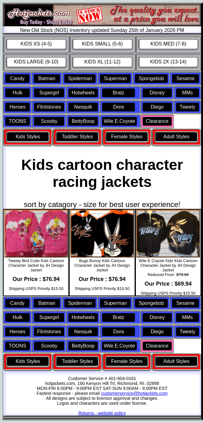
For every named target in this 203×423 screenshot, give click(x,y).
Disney (157, 92)
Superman (115, 78)
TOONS (17, 121)
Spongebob (151, 78)
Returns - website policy (102, 413)
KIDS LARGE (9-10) (36, 61)
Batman (46, 78)
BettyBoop (83, 121)
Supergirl (49, 92)
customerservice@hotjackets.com (134, 393)
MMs (187, 92)
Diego (157, 107)
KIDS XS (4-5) (36, 43)
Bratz (118, 92)
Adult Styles (176, 136)
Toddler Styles (77, 136)
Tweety (187, 107)
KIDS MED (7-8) (168, 43)
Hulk (18, 92)
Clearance (157, 121)
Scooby (49, 121)
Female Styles (126, 136)
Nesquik (83, 107)
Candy (17, 78)
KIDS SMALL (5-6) (102, 43)
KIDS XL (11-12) (102, 61)
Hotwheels (83, 92)
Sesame (185, 78)
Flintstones (49, 107)
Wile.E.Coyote (119, 121)
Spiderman (80, 78)
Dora (118, 107)
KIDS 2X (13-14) (168, 61)
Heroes (18, 107)
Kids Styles (27, 136)
